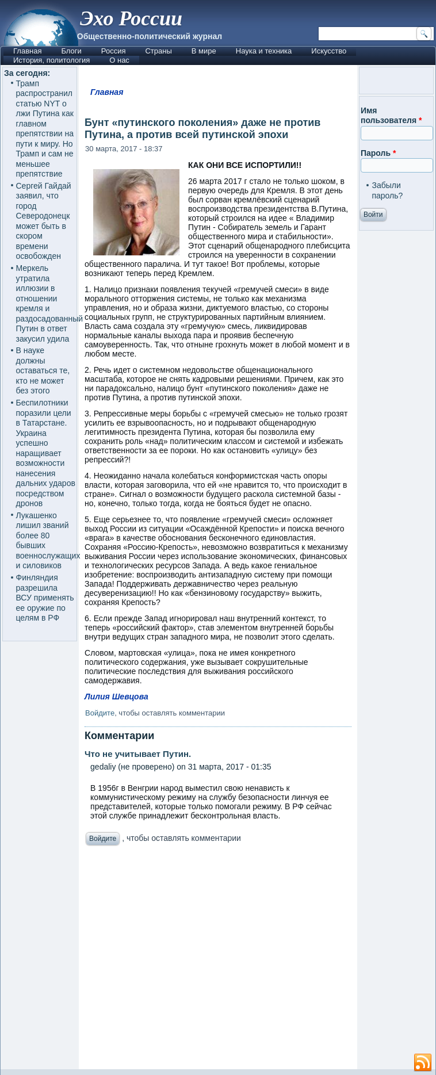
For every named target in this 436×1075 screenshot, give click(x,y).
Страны (158, 51)
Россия (113, 51)
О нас (119, 60)
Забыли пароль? (387, 190)
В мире (204, 51)
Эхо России (131, 18)
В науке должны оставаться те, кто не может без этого (43, 370)
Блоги (71, 51)
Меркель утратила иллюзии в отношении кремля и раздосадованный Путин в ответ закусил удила (49, 303)
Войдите (99, 713)
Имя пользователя (391, 115)
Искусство (328, 51)
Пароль (378, 153)
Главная (27, 51)
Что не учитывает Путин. (138, 754)
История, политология (51, 60)
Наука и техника (264, 51)
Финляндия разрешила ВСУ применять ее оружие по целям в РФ (45, 597)
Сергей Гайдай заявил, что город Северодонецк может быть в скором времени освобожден (43, 221)
